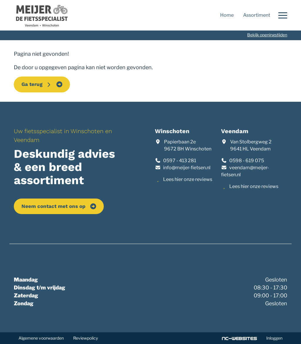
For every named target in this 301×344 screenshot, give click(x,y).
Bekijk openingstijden (267, 34)
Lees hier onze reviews (187, 179)
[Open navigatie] (281, 15)
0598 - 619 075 (246, 160)
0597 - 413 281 (179, 160)
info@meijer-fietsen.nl (186, 167)
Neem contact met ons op (53, 206)
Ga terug (36, 84)
